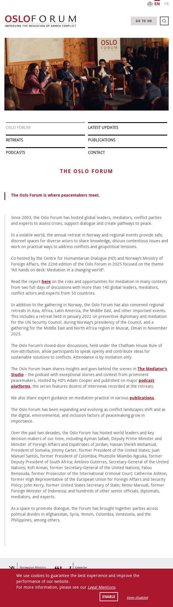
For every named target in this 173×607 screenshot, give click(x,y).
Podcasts (15, 152)
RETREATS (14, 140)
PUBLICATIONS (101, 140)
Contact (96, 152)
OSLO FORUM (18, 127)
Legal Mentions (101, 587)
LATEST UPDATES (103, 127)
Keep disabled (137, 597)
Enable (108, 596)
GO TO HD (144, 21)
